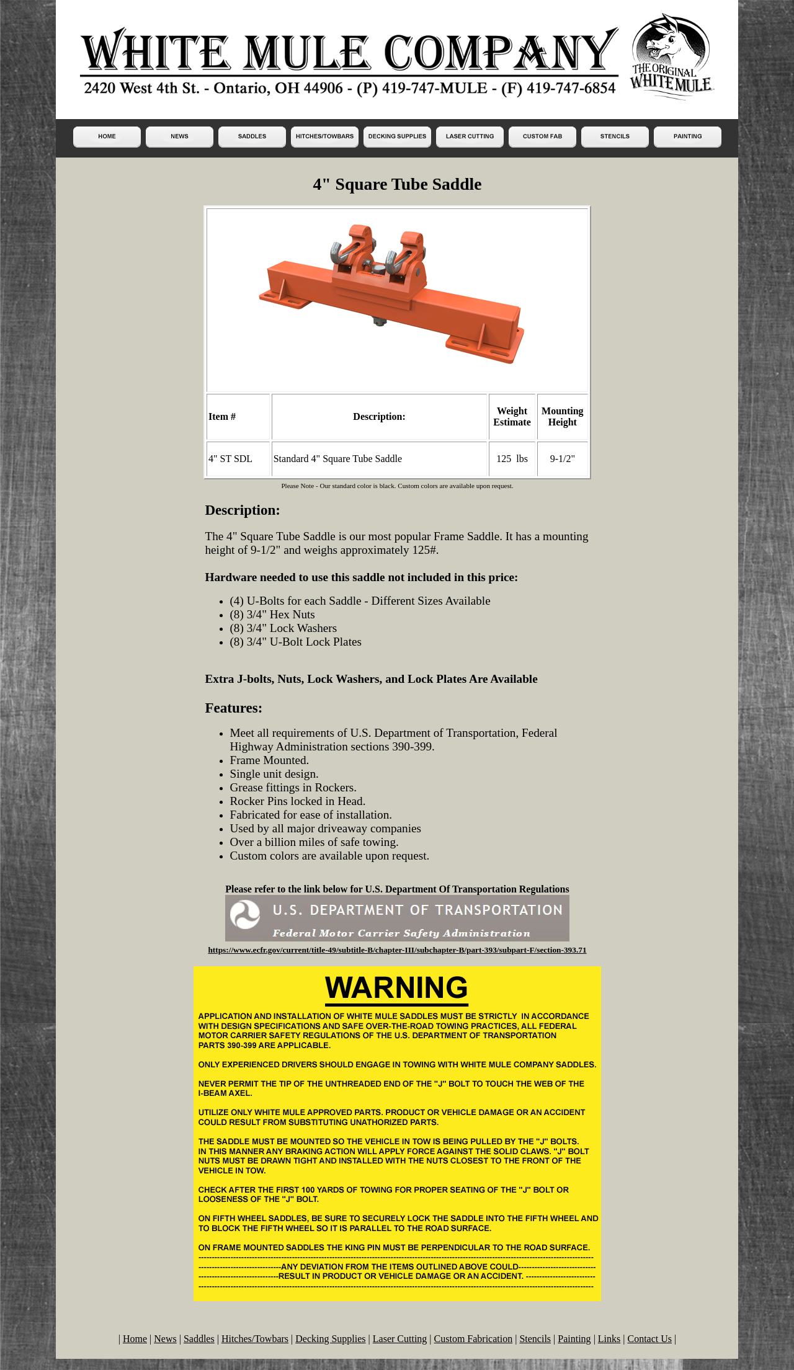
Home (135, 1338)
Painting (574, 1338)
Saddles (199, 1338)
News (165, 1338)
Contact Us (649, 1338)
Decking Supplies (330, 1338)
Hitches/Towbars (254, 1338)
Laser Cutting (400, 1338)
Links (609, 1338)
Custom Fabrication (473, 1338)
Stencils (535, 1338)
